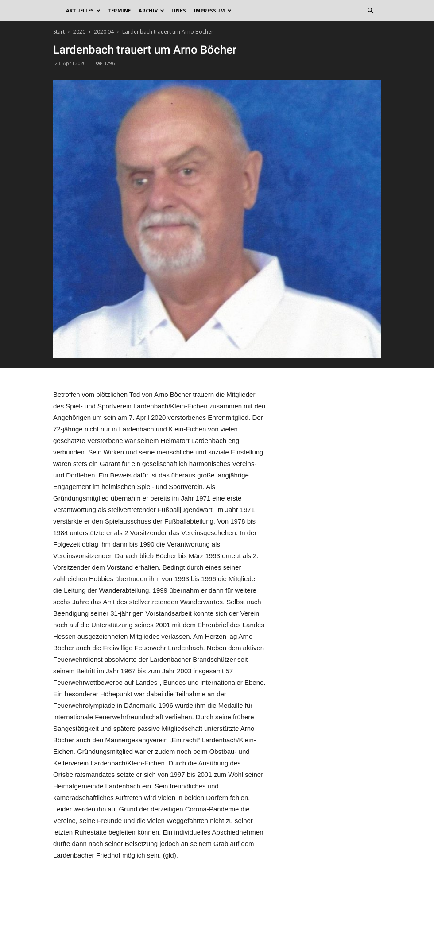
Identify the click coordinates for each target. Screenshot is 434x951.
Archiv (151, 10)
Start (59, 31)
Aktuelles (83, 10)
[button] (370, 11)
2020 (79, 31)
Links (178, 10)
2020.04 (104, 31)
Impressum (213, 10)
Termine (119, 10)
